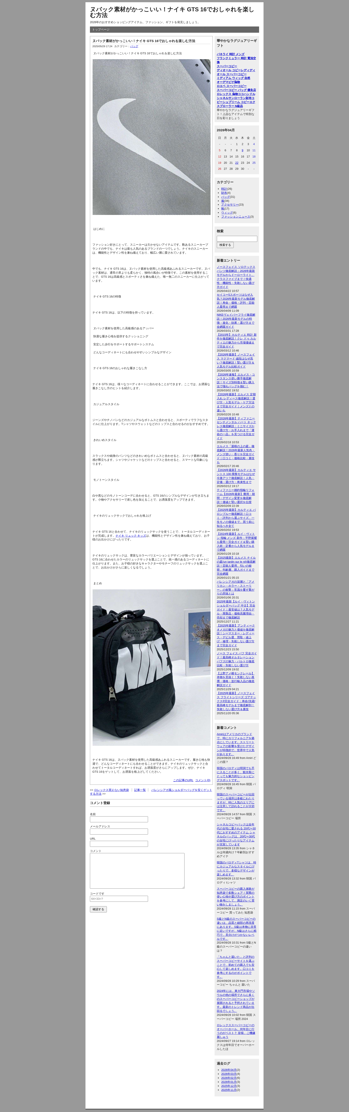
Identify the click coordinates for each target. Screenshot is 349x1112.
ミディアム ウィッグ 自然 (233, 78)
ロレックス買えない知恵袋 (111, 790)
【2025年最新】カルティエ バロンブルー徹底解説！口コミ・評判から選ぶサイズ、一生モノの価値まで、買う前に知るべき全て (236, 518)
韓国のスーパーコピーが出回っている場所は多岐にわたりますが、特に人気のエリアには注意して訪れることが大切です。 (235, 802)
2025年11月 (229, 1090)
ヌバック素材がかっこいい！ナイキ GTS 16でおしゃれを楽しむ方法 (172, 12)
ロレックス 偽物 (227, 94)
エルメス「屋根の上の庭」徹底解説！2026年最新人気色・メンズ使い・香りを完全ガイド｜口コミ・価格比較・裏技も (236, 454)
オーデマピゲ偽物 (228, 82)
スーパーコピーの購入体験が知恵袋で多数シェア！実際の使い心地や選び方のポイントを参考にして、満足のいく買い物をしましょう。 (235, 896)
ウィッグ (227, 212)
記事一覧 (140, 790)
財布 (224, 192)
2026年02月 (229, 1078)
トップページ (101, 29)
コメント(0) (202, 780)
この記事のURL (183, 780)
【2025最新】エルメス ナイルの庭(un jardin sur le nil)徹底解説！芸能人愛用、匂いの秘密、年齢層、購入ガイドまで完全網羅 (236, 565)
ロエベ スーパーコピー (232, 86)
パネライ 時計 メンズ (230, 54)
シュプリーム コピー (236, 102)
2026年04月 (229, 1070)
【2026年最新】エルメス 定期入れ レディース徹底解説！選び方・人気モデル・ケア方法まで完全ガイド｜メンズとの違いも (236, 402)
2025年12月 (229, 1086)
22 (236, 162)
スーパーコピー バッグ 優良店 (236, 90)
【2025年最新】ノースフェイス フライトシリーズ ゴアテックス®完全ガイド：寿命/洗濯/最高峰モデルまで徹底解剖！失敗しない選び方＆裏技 (236, 701)
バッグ (134, 46)
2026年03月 (229, 1074)
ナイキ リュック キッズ (131, 535)
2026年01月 (229, 1082)
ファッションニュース (235, 216)
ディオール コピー (229, 70)
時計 (224, 188)
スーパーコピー (227, 66)
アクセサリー (230, 204)
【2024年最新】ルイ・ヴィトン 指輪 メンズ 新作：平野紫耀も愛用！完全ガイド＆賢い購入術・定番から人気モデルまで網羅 (237, 542)
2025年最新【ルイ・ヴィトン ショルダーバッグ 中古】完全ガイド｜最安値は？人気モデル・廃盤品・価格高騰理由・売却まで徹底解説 (236, 609)
